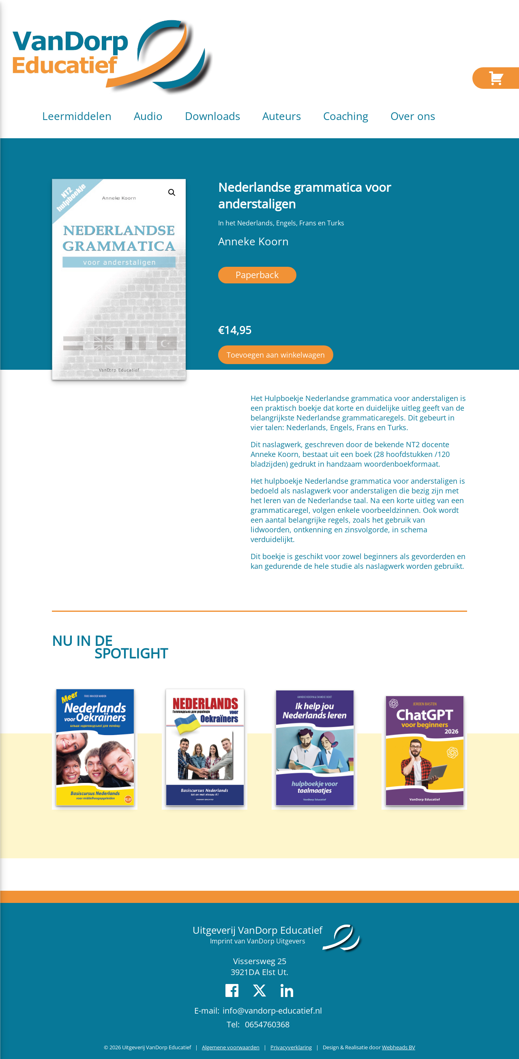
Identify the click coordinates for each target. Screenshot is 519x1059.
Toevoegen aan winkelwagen (276, 355)
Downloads (212, 116)
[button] (172, 192)
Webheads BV (398, 1047)
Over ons (412, 116)
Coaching (345, 116)
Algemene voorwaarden (231, 1047)
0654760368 (267, 1024)
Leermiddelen (77, 116)
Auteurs (281, 116)
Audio (148, 116)
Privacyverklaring (291, 1047)
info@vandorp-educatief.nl (272, 1010)
